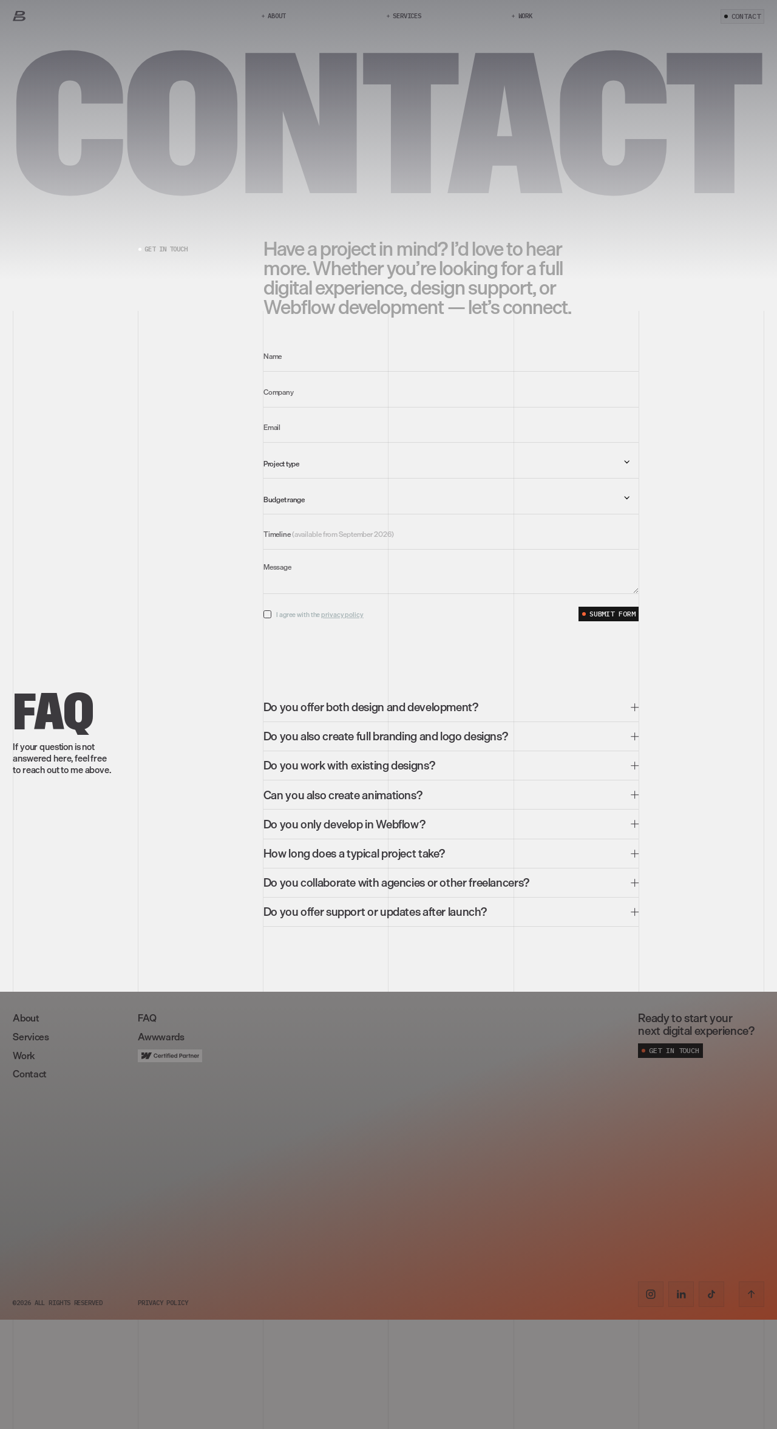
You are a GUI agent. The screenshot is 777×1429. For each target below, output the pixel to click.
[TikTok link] (711, 1294)
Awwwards (161, 1037)
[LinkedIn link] (681, 1294)
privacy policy (342, 614)
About (26, 1018)
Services (31, 1037)
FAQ (147, 1018)
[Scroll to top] (751, 1294)
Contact (30, 1074)
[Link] (19, 16)
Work (24, 1055)
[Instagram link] (650, 1294)
